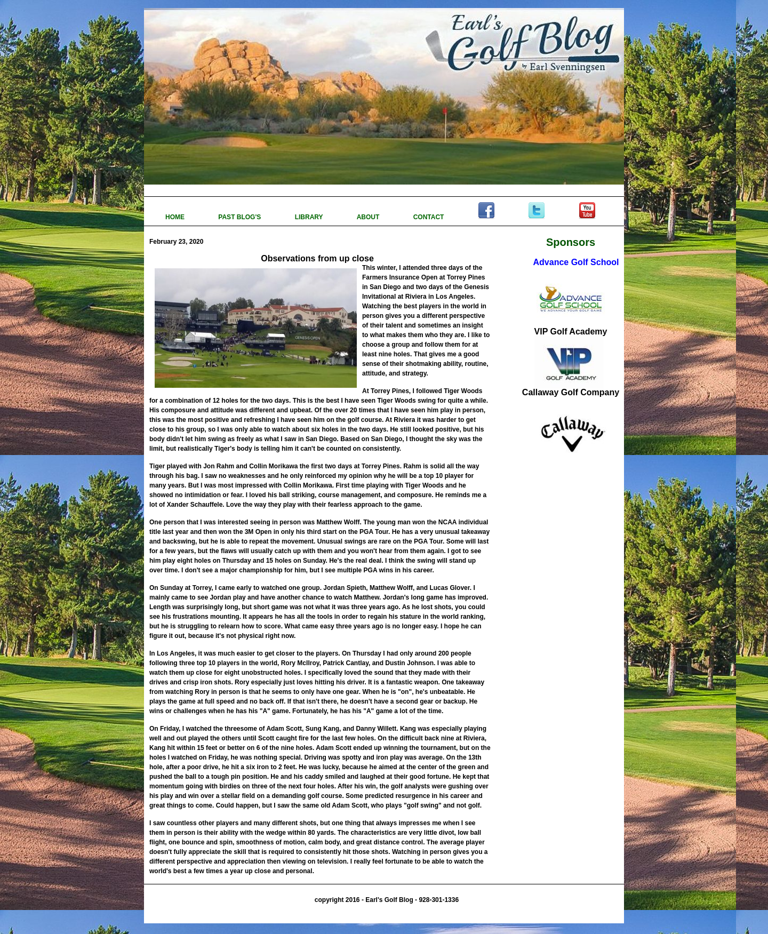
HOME (175, 217)
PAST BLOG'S (240, 217)
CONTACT (429, 217)
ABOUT (369, 217)
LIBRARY (310, 217)
